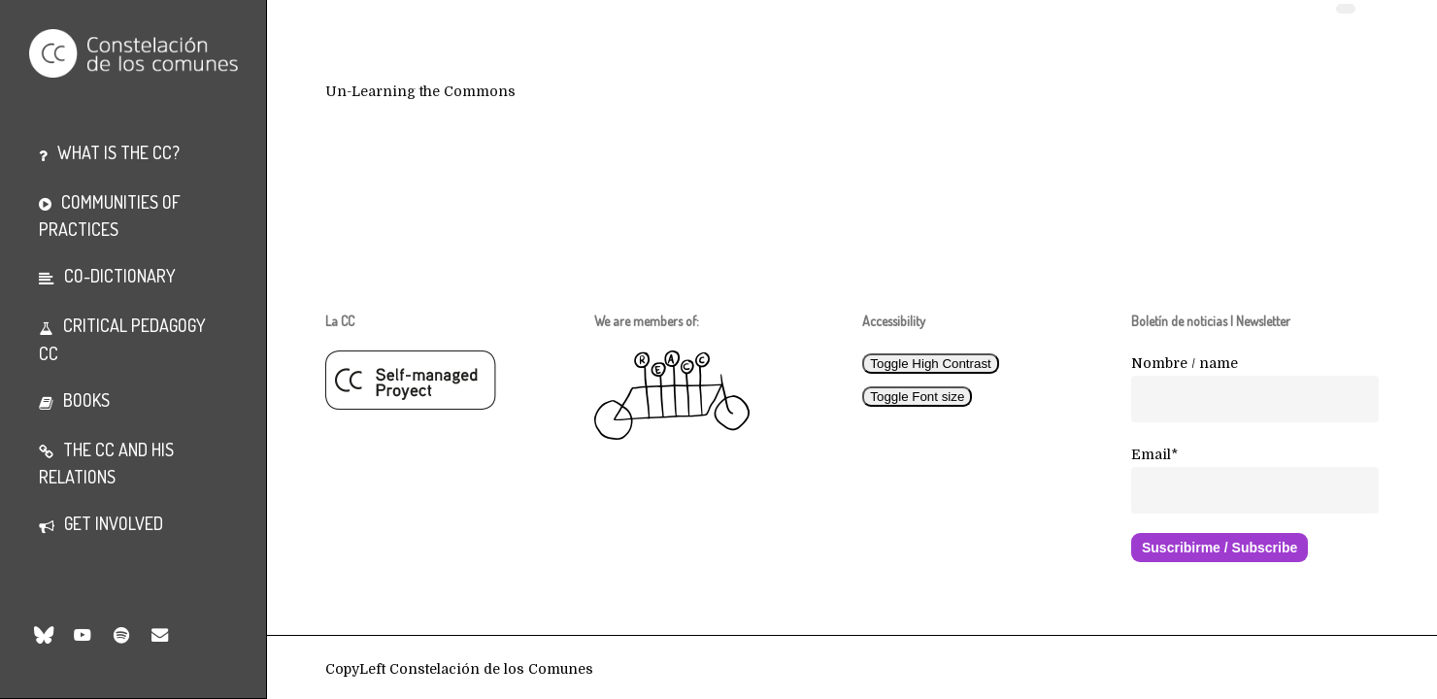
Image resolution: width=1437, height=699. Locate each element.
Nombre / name (1184, 363)
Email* (1154, 454)
